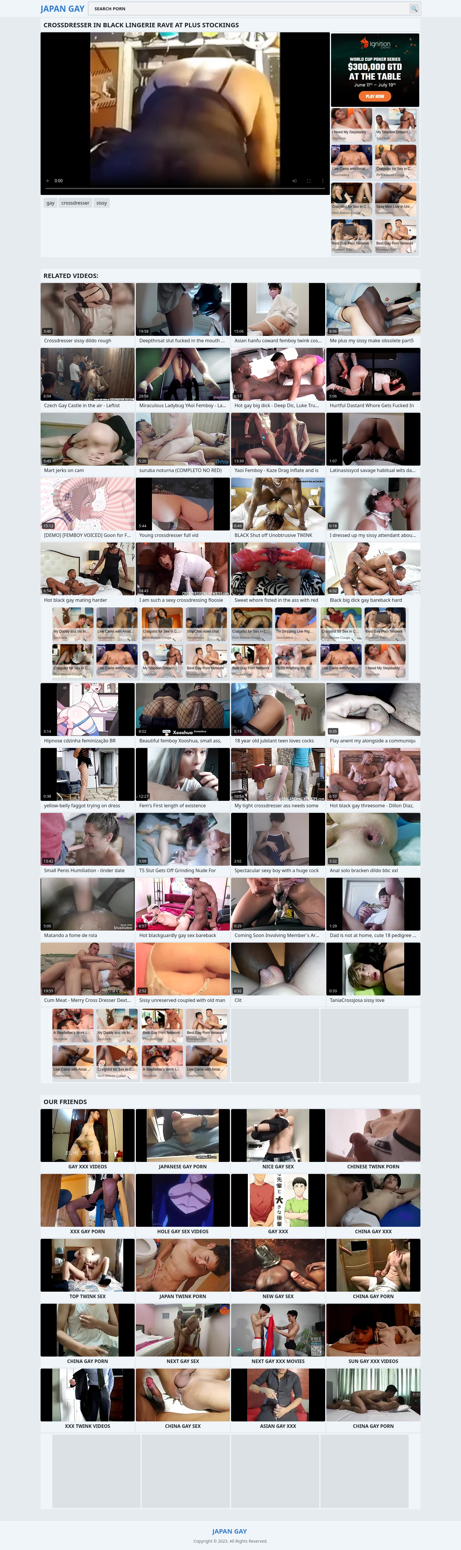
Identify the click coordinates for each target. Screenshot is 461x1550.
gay (50, 203)
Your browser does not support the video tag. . (185, 113)
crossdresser (75, 203)
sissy (101, 203)
